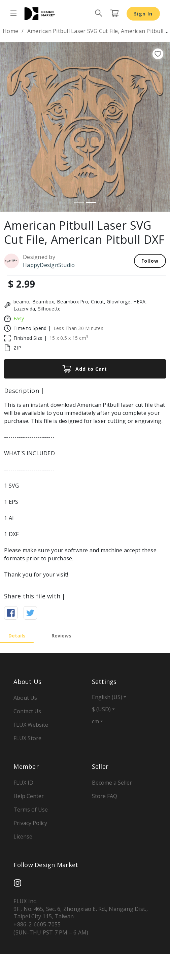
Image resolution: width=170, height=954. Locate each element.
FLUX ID (23, 782)
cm (95, 721)
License (22, 836)
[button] (13, 127)
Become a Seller (112, 782)
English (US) (107, 697)
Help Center (28, 796)
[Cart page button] (114, 13)
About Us (25, 697)
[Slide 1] (79, 202)
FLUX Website (30, 724)
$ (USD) (101, 709)
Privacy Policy (30, 823)
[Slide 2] (91, 202)
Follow (150, 261)
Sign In (143, 13)
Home (10, 31)
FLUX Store (27, 738)
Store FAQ (104, 796)
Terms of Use (30, 809)
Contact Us (27, 711)
